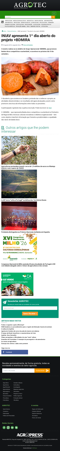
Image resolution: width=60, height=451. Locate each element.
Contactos (5, 411)
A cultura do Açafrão (7, 329)
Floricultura (35, 22)
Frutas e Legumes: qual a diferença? (12, 325)
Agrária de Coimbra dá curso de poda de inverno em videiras (20, 331)
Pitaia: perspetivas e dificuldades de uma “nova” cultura (18, 337)
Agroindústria (48, 20)
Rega (28, 26)
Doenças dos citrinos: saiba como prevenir (14, 343)
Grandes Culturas (10, 24)
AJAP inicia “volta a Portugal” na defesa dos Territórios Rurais (23, 200)
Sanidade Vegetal (35, 26)
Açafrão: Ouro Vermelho (8, 335)
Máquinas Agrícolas (19, 389)
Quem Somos (6, 409)
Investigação (28, 24)
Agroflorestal (39, 20)
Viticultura (44, 26)
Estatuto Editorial (36, 411)
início (4, 31)
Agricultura (8, 20)
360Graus (34, 448)
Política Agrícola (10, 26)
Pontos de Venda (36, 417)
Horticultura (20, 24)
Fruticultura (43, 22)
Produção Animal (21, 26)
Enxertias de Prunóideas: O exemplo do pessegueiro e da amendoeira (23, 339)
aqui (50, 108)
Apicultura (17, 22)
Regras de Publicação (37, 409)
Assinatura (35, 415)
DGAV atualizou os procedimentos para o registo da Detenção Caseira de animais (26, 327)
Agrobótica (30, 20)
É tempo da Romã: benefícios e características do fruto (18, 333)
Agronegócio (9, 22)
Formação (51, 22)
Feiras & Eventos (25, 22)
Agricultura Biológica (19, 20)
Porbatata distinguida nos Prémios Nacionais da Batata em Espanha (25, 232)
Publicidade (6, 413)
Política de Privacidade (9, 415)
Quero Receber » (30, 314)
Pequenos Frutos (46, 24)
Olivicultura (36, 24)
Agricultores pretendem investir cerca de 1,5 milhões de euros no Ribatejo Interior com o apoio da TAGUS (28, 167)
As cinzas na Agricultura (8, 341)
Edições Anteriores (37, 413)
